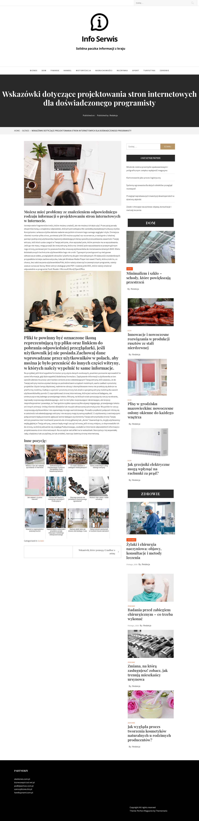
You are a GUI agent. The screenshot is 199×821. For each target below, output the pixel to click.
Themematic (161, 810)
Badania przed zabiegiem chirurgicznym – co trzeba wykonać (150, 614)
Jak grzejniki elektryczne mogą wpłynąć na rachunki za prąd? (149, 469)
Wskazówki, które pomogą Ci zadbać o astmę (97, 552)
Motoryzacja (83, 70)
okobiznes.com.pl (22, 779)
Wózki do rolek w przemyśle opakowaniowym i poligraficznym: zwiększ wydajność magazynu (147, 169)
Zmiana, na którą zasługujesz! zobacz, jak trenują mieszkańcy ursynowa (148, 672)
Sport (135, 70)
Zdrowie (164, 70)
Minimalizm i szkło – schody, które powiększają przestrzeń (148, 277)
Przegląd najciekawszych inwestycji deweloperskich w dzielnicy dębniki (150, 198)
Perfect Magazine (145, 810)
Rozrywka (122, 70)
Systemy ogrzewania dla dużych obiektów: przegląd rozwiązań (149, 187)
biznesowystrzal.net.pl (24, 782)
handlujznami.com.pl (23, 792)
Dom (44, 70)
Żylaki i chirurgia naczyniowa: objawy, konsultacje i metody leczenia (148, 208)
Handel (68, 70)
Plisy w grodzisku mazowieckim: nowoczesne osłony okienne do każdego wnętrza (151, 410)
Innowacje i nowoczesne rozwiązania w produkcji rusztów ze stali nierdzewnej (149, 341)
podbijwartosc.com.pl (24, 786)
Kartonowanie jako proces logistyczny (143, 177)
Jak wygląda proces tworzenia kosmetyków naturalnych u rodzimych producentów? (149, 733)
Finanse (55, 70)
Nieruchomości (103, 70)
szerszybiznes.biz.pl (23, 789)
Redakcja (114, 115)
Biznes (33, 70)
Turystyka (149, 70)
